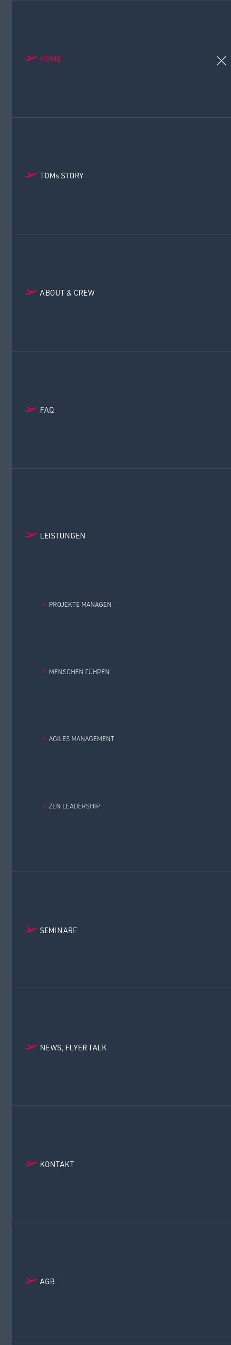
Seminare (58, 930)
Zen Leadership (74, 806)
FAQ (47, 410)
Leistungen (63, 535)
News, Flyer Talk (73, 1047)
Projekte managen (80, 604)
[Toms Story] (121, 176)
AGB (47, 1281)
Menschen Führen (79, 672)
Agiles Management (82, 738)
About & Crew (67, 292)
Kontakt (57, 1164)
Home (50, 59)
